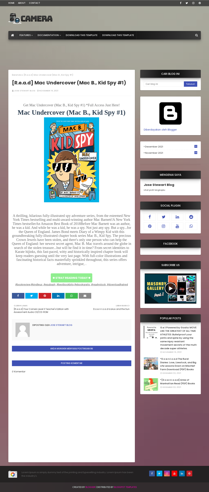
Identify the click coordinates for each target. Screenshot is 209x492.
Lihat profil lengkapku (154, 190)
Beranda (17, 74)
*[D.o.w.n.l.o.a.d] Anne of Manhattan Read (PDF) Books (177, 381)
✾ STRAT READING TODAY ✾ (72, 278)
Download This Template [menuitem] (81, 35)
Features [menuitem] (25, 35)
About (21, 2)
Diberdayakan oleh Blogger (170, 127)
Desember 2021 (171, 147)
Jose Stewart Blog (24, 90)
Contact (34, 2)
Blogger (91, 487)
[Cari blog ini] (164, 84)
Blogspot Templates (125, 487)
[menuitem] (12, 35)
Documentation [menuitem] (48, 35)
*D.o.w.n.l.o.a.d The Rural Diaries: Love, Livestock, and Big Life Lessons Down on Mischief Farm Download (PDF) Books (178, 364)
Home (11, 2)
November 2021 (171, 153)
